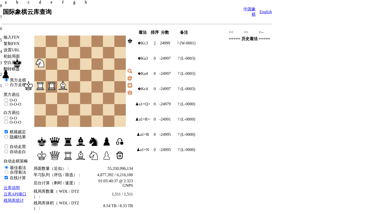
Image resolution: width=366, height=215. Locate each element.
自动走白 (17, 152)
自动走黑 (17, 146)
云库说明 (12, 188)
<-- (261, 32)
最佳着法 (17, 168)
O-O (13, 100)
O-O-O (15, 104)
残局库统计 (14, 200)
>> (246, 32)
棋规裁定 (17, 132)
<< (231, 32)
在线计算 (17, 178)
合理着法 (17, 172)
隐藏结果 (17, 137)
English (266, 12)
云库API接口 (15, 194)
